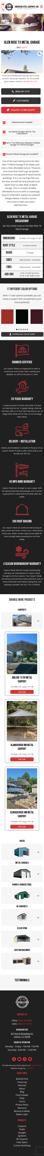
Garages (22, 1132)
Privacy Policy (36, 1065)
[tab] (22, 620)
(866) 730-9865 (25, 1020)
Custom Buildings (22, 1145)
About (22, 1088)
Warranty (22, 1108)
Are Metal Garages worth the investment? (22, 132)
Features (22, 1085)
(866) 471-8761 (25, 1023)
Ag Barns (22, 1135)
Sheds (22, 1129)
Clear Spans (22, 1142)
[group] (22, 61)
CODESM (29, 1068)
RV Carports (22, 1139)
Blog (22, 1091)
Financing (22, 1082)
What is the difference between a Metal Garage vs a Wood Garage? (22, 144)
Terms (22, 1101)
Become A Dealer (22, 1111)
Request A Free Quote (21, 110)
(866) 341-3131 (32, 81)
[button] (2, 987)
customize (21, 100)
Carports (22, 1126)
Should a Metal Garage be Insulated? (22, 154)
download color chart (22, 334)
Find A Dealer (22, 1095)
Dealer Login (22, 1114)
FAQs (22, 1098)
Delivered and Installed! (22, 122)
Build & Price (22, 1079)
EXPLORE (22, 692)
